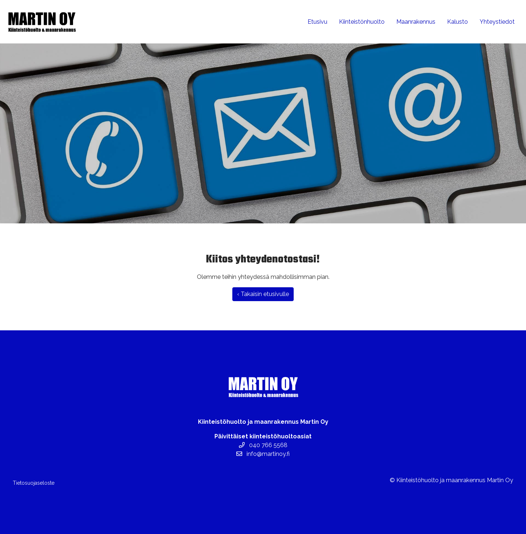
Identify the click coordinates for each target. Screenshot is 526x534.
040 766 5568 (263, 445)
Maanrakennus (415, 21)
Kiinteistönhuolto (362, 21)
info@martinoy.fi (263, 453)
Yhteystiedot (497, 21)
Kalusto (457, 21)
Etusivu (317, 21)
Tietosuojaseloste (33, 483)
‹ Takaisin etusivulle (263, 294)
